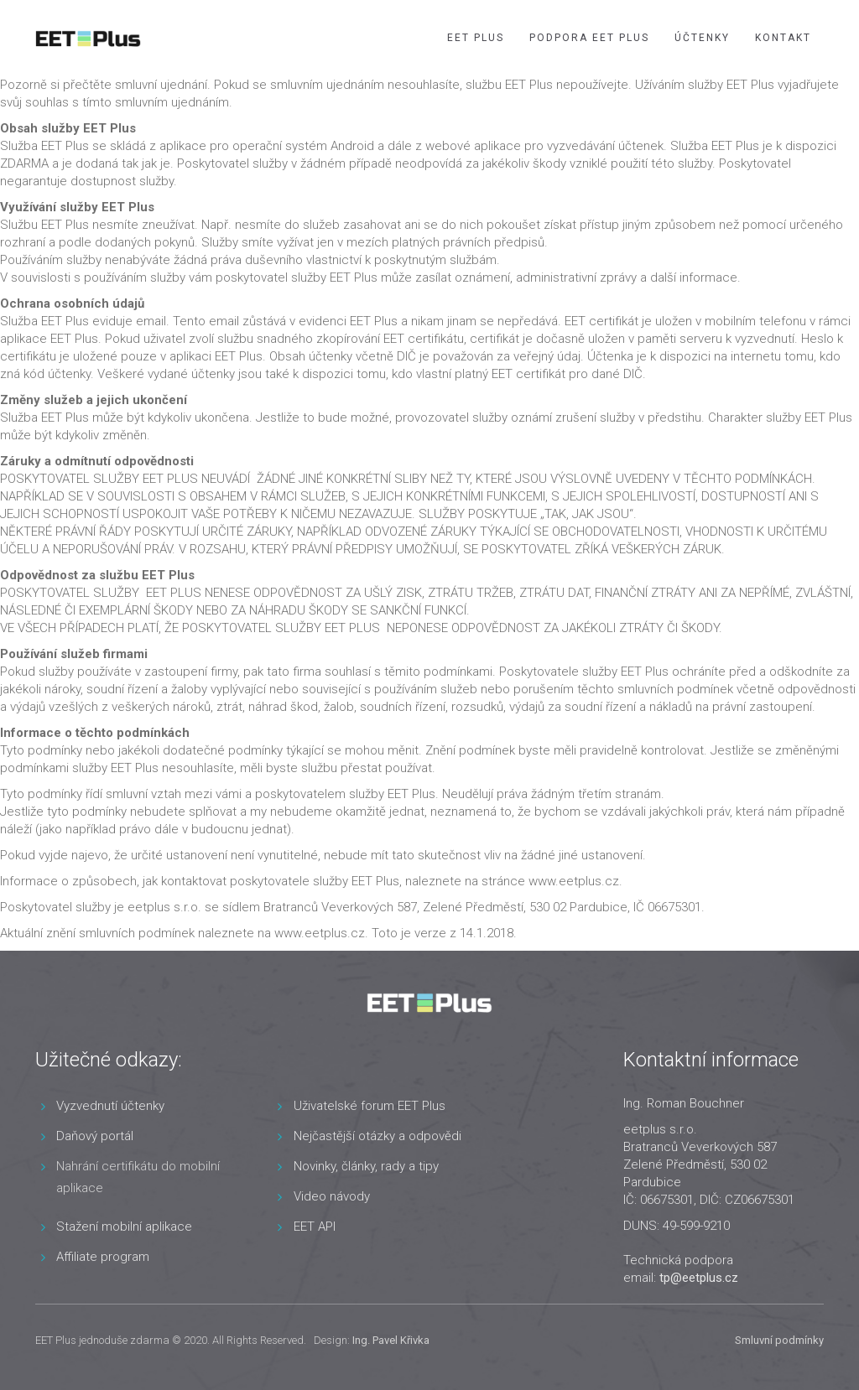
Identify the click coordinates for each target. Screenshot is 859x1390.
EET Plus (475, 38)
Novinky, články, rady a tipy (366, 1166)
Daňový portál (94, 1136)
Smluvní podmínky (779, 1340)
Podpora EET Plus (589, 38)
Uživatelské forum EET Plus (369, 1105)
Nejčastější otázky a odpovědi (377, 1136)
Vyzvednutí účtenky (110, 1105)
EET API (315, 1226)
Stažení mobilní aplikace (124, 1226)
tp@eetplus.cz (698, 1277)
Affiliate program (102, 1256)
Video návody (332, 1196)
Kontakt (783, 38)
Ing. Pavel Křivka (391, 1340)
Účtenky (702, 38)
